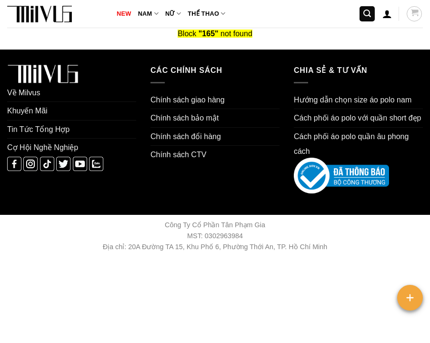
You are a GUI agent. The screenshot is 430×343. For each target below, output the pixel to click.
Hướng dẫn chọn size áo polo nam (352, 100)
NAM (148, 13)
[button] (367, 14)
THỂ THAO (206, 13)
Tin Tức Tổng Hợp (38, 129)
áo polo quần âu (358, 136)
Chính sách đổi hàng (185, 136)
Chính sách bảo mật (184, 118)
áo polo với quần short (369, 118)
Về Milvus (23, 93)
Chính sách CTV (178, 155)
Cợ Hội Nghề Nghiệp (42, 147)
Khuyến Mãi (27, 111)
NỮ (173, 13)
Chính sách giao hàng (187, 100)
